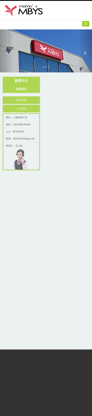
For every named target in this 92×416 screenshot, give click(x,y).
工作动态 (22, 108)
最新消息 (22, 100)
